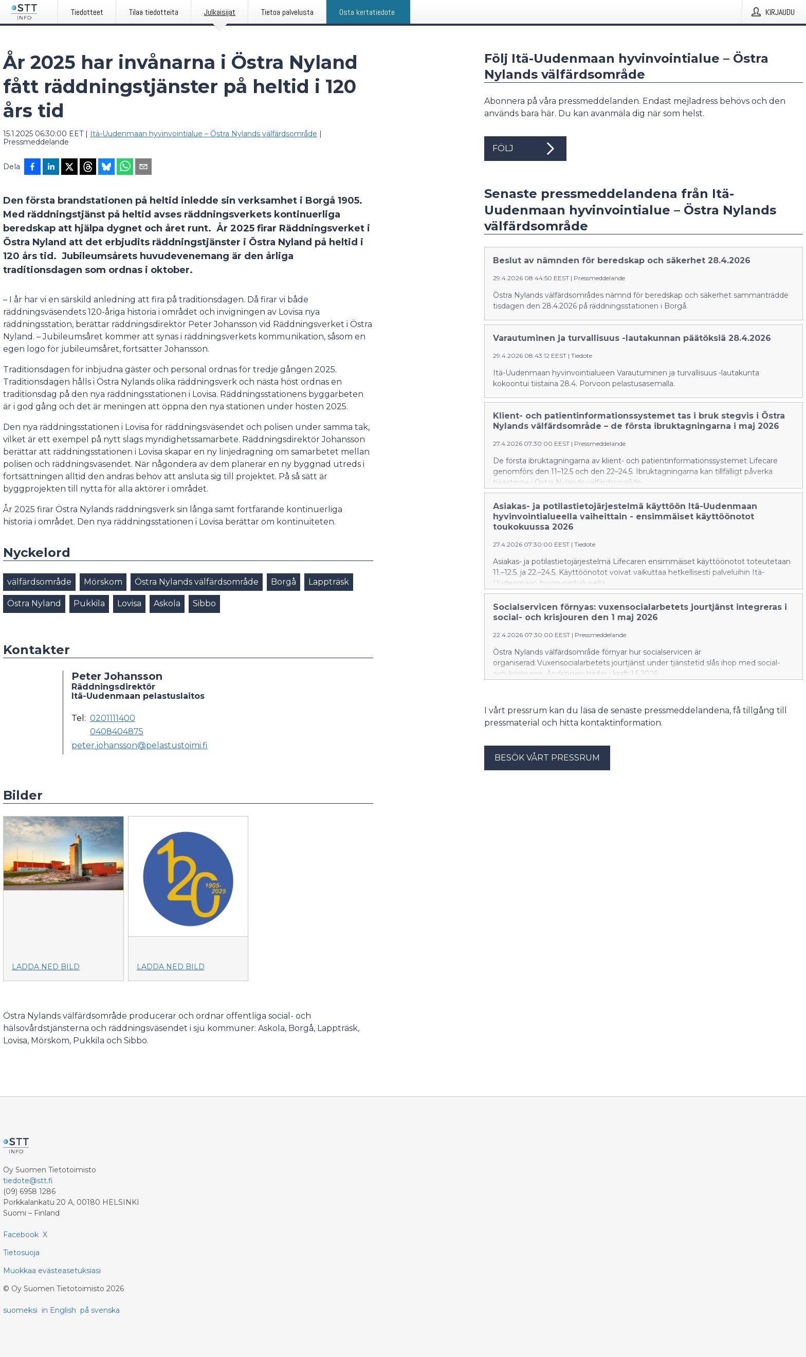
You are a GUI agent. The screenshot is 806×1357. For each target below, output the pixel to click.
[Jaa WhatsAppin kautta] (125, 167)
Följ (525, 148)
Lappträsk (328, 582)
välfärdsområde (39, 582)
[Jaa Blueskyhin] (106, 167)
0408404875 (116, 731)
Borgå (283, 582)
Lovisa (129, 603)
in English (59, 1310)
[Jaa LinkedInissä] (51, 167)
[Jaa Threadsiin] (88, 167)
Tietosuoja (21, 1252)
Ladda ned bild (46, 966)
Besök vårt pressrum (547, 775)
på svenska (100, 1310)
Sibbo (204, 603)
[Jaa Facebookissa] (32, 167)
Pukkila (89, 603)
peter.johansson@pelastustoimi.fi (139, 745)
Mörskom (103, 582)
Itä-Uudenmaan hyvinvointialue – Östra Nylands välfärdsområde (203, 133)
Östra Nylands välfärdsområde (197, 582)
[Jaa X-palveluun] (69, 167)
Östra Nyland (34, 603)
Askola (167, 603)
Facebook (21, 1234)
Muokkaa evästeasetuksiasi (52, 1270)
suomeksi (20, 1310)
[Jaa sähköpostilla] (143, 167)
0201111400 (112, 718)
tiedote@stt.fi (28, 1180)
